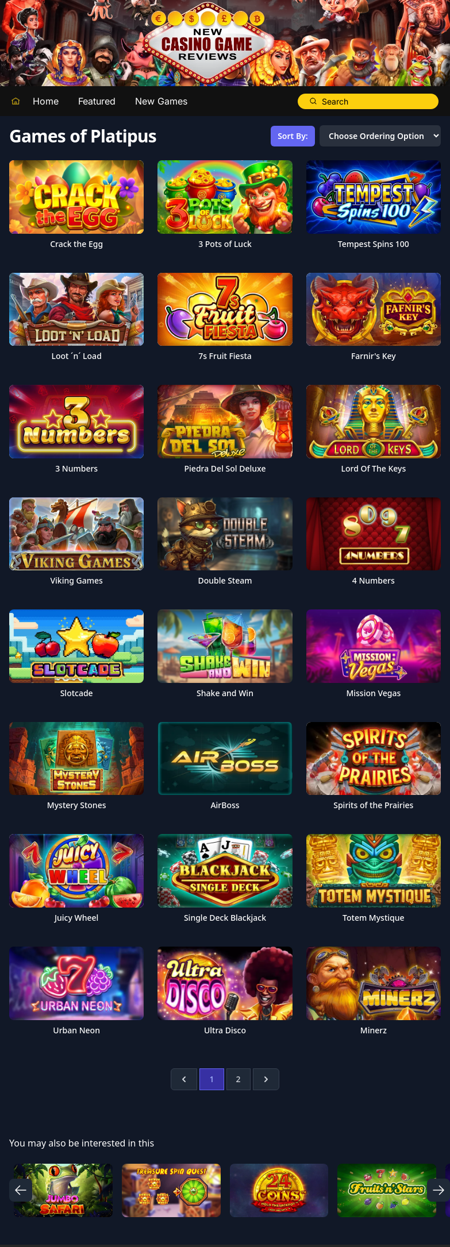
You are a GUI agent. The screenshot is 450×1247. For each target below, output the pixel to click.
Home (46, 101)
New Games (161, 101)
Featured (97, 101)
